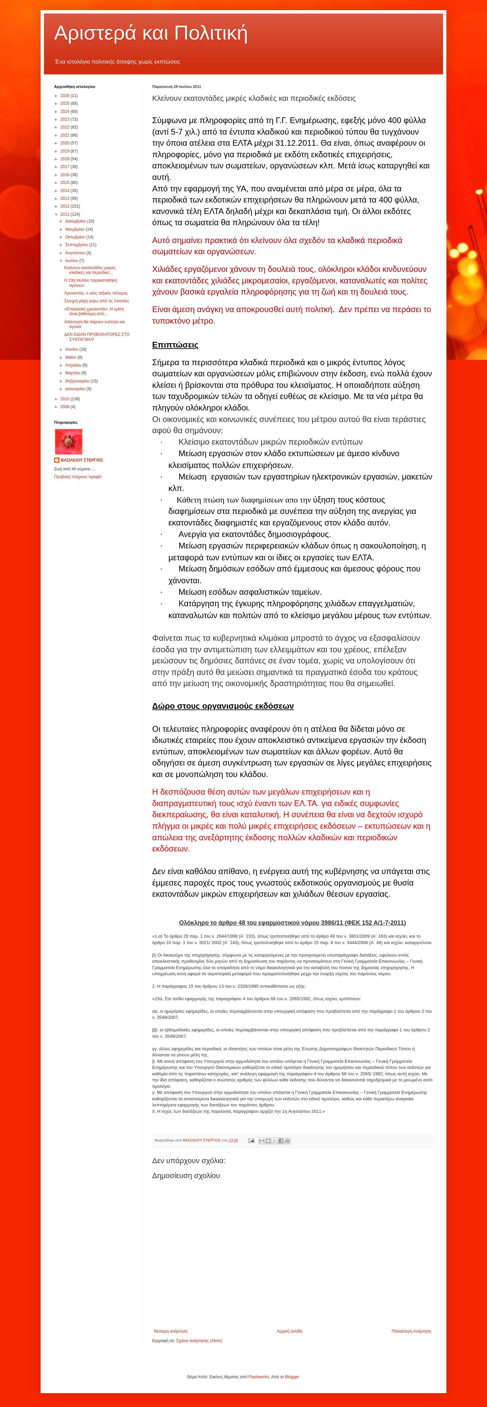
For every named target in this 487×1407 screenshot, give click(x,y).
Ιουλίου (72, 260)
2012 (66, 206)
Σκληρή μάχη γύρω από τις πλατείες (96, 301)
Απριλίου (74, 365)
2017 (66, 166)
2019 (66, 151)
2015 (66, 182)
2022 (66, 127)
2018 (66, 159)
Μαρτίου (73, 373)
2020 (66, 143)
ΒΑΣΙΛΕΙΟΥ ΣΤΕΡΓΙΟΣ (82, 460)
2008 (66, 406)
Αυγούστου (75, 253)
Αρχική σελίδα (289, 1331)
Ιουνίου (72, 349)
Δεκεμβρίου (76, 221)
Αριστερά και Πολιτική (151, 32)
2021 (66, 135)
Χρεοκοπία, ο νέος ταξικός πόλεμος (96, 293)
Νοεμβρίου (75, 229)
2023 (66, 119)
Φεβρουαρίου (78, 381)
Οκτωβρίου (75, 237)
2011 (66, 214)
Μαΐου (71, 357)
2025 (66, 103)
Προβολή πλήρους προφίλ (77, 476)
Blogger (292, 1377)
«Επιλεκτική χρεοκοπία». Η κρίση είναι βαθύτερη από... (94, 311)
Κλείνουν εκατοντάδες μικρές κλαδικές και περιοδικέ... (90, 270)
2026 (66, 95)
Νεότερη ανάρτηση (170, 1331)
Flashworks (259, 1377)
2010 (66, 399)
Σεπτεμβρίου (77, 244)
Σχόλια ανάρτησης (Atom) (199, 1340)
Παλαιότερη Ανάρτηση (411, 1331)
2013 (66, 198)
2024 (66, 111)
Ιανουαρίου (76, 388)
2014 (66, 190)
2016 (66, 174)
